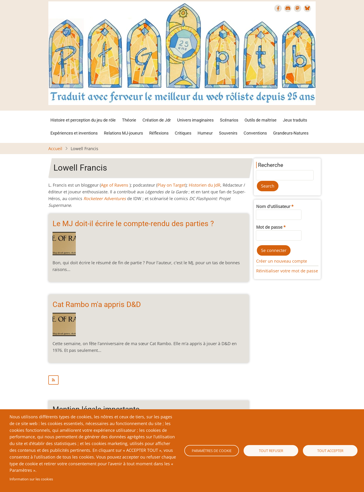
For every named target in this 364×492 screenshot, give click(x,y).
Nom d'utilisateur (273, 206)
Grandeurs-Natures (290, 133)
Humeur (205, 133)
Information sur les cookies (31, 479)
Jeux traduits (295, 120)
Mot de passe (269, 227)
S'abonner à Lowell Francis (148, 380)
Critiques (183, 133)
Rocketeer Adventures (104, 198)
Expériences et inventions (74, 133)
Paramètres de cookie (212, 450)
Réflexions (159, 133)
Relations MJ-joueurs (123, 133)
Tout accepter (330, 450)
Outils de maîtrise (261, 120)
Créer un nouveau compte (281, 261)
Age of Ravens (114, 185)
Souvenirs (228, 133)
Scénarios (229, 120)
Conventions (255, 133)
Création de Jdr (156, 120)
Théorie (129, 120)
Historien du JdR (204, 185)
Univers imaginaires (195, 120)
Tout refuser (271, 450)
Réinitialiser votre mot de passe (287, 271)
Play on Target (171, 185)
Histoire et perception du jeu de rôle (83, 120)
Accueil (55, 148)
